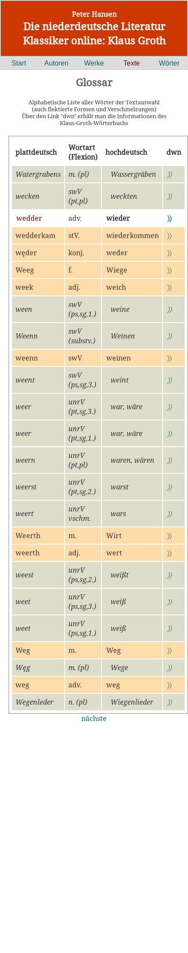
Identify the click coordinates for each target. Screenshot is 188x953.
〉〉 (169, 174)
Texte (131, 63)
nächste (94, 718)
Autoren (56, 63)
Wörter (169, 63)
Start (19, 63)
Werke (94, 63)
